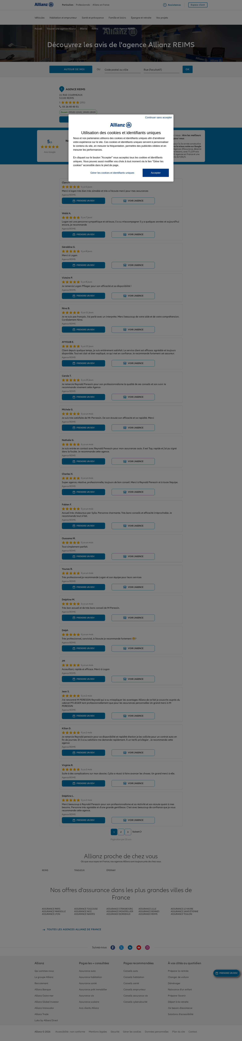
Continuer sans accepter (158, 117)
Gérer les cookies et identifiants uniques (112, 172)
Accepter (156, 172)
